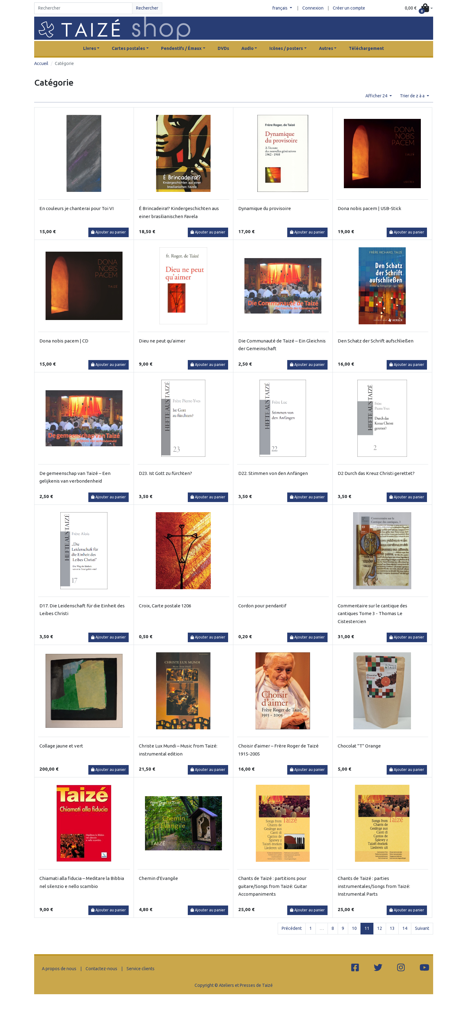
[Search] (83, 8)
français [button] (280, 8)
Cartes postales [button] (128, 48)
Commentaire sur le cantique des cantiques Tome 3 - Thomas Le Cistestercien (372, 613)
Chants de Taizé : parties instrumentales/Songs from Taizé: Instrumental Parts (374, 886)
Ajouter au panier (108, 232)
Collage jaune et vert (61, 745)
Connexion (313, 8)
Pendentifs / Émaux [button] (181, 48)
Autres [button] (326, 48)
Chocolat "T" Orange (359, 745)
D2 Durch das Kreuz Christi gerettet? (376, 473)
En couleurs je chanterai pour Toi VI (76, 208)
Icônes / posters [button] (286, 48)
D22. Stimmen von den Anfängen (273, 473)
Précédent (292, 928)
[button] (419, 8)
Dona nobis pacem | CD (63, 340)
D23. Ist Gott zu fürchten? (165, 473)
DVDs (223, 48)
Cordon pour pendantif (262, 605)
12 (379, 928)
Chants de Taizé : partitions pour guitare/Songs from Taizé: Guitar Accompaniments (272, 886)
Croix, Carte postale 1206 (165, 605)
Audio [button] (247, 48)
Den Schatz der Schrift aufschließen (375, 340)
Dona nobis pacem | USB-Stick (369, 208)
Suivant (422, 928)
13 (392, 928)
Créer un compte (349, 8)
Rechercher (147, 8)
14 (404, 928)
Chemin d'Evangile (158, 878)
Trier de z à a (412, 95)
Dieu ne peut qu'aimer (162, 340)
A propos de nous (59, 968)
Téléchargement (366, 48)
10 (354, 928)
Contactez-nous (101, 968)
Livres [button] (89, 48)
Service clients (141, 968)
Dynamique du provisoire (264, 208)
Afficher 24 (376, 95)
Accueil (41, 63)
